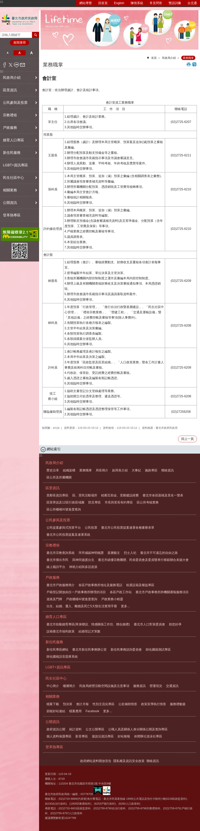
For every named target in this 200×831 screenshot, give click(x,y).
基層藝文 (113, 552)
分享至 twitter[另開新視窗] (11, 64)
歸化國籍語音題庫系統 (62, 656)
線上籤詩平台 (55, 567)
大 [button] (32, 52)
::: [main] (44, 56)
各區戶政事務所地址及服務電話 (100, 585)
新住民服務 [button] (12, 153)
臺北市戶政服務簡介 (60, 585)
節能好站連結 (55, 711)
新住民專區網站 (57, 649)
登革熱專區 (12, 215)
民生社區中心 (56, 678)
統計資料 (75, 729)
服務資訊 (139, 686)
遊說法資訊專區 (103, 736)
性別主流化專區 (103, 704)
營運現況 (156, 686)
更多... (125, 606)
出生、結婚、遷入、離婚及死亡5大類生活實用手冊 (81, 606)
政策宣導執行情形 (153, 704)
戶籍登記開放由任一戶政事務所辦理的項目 (76, 592)
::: (1, 1)
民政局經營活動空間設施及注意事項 (104, 686)
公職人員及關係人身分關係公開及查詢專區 (138, 729)
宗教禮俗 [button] (10, 115)
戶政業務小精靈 (112, 599)
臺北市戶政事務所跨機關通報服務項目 (162, 592)
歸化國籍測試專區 (158, 649)
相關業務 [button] (10, 190)
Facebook (92, 711)
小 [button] (7, 52)
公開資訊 (53, 722)
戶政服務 (53, 577)
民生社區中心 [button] (13, 178)
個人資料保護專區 (58, 736)
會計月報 (82, 704)
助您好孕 (175, 624)
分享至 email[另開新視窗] (23, 64)
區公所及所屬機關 (58, 477)
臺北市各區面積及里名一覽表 (163, 495)
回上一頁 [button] (187, 439)
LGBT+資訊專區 (15, 165)
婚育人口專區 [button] (13, 140)
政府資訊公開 (55, 729)
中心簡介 (52, 686)
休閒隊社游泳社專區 (148, 736)
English (119, 3)
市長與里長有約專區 (119, 502)
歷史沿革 (52, 470)
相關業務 (53, 696)
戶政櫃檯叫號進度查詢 (81, 599)
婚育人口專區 (56, 617)
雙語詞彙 (175, 3)
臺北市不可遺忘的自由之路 (159, 552)
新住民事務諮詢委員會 (126, 649)
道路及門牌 (54, 599)
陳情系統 (137, 3)
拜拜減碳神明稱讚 (91, 552)
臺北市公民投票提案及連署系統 (68, 534)
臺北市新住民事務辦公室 (89, 649)
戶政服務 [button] (10, 128)
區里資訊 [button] (10, 90)
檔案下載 (52, 704)
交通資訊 (172, 686)
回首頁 (103, 3)
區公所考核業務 (148, 502)
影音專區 (81, 736)
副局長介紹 (120, 470)
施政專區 (151, 470)
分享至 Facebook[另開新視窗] (5, 64)
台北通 (192, 3)
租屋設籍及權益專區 (140, 585)
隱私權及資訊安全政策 (129, 761)
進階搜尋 (19, 42)
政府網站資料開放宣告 (95, 761)
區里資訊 (53, 488)
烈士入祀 (130, 552)
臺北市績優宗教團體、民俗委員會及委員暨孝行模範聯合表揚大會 (143, 559)
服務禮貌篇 (178, 704)
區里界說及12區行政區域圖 (65, 502)
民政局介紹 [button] (12, 78)
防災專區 (94, 502)
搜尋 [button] (35, 35)
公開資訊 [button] (10, 203)
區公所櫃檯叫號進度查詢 (63, 509)
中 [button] (19, 52)
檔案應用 (75, 711)
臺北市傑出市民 (57, 559)
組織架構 (69, 470)
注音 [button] (194, 64)
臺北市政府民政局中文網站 (19, 19)
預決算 (67, 704)
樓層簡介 (69, 686)
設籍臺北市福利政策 (60, 631)
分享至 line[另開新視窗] (16, 64)
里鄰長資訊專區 (57, 495)
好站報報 (124, 736)
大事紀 (136, 470)
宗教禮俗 (53, 545)
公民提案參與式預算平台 (63, 527)
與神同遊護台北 (83, 559)
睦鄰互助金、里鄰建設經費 (120, 495)
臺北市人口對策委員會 (149, 624)
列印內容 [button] (188, 64)
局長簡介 (102, 470)
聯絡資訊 (167, 470)
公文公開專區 (95, 729)
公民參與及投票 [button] (15, 103)
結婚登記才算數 (89, 631)
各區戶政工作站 (121, 592)
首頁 (154, 57)
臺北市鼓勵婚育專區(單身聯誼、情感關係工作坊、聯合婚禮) (88, 624)
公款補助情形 (127, 704)
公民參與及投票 (58, 520)
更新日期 (50, 773)
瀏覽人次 (50, 778)
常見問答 (156, 3)
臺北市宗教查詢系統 (60, 552)
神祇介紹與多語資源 (83, 567)
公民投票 (91, 527)
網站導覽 (85, 3)
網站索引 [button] (54, 449)
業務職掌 (188, 57)
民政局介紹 (169, 57)
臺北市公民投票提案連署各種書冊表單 (127, 527)
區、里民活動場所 (84, 495)
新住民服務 (54, 642)
